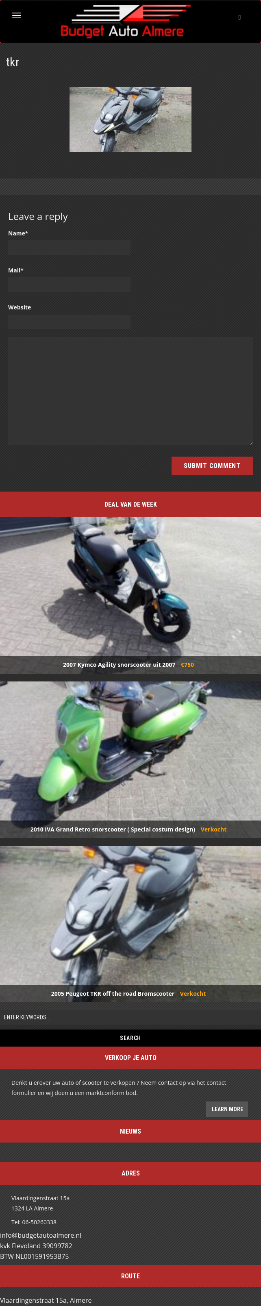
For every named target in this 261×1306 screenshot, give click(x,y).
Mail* (16, 270)
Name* (18, 233)
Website (19, 307)
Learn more (227, 1109)
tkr (12, 62)
